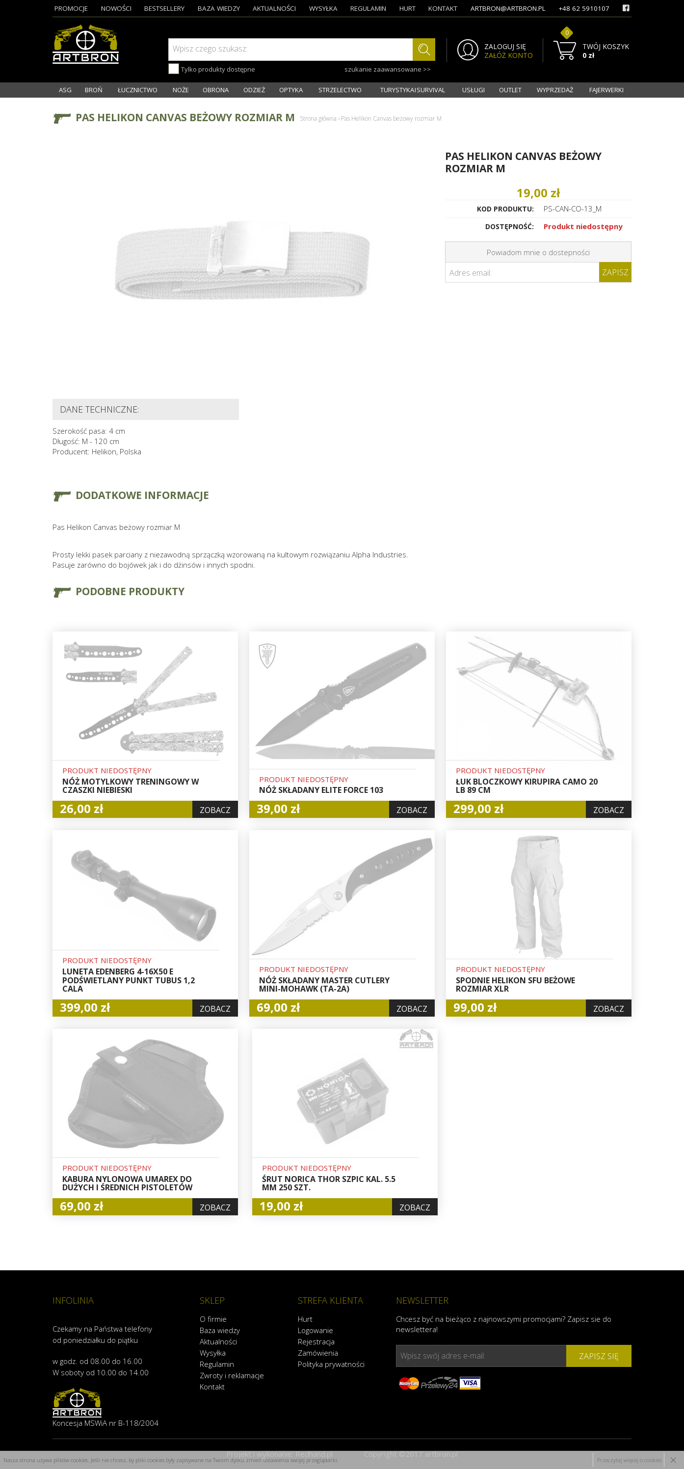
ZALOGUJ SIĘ (505, 46)
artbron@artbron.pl (508, 8)
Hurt (305, 1319)
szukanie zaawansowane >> (387, 69)
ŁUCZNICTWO (138, 89)
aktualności (274, 8)
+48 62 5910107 (583, 8)
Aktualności (218, 1341)
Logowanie (315, 1330)
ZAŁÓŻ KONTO (508, 55)
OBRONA (216, 89)
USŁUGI (473, 89)
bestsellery (164, 8)
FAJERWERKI (606, 89)
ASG (65, 89)
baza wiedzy (219, 8)
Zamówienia (318, 1353)
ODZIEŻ (254, 89)
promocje (71, 8)
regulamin (368, 8)
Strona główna (318, 118)
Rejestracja (316, 1341)
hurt (407, 8)
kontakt (442, 8)
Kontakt (212, 1386)
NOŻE (181, 89)
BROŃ (94, 89)
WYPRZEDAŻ (555, 89)
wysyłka (323, 8)
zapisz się (599, 1356)
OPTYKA (291, 89)
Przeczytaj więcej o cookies (629, 1460)
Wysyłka (213, 1353)
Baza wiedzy (220, 1330)
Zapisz (615, 272)
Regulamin (217, 1364)
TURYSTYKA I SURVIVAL (412, 89)
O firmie (213, 1319)
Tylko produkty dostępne (211, 68)
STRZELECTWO (340, 89)
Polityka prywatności (331, 1364)
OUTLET (510, 89)
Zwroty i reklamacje (232, 1375)
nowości (116, 8)
